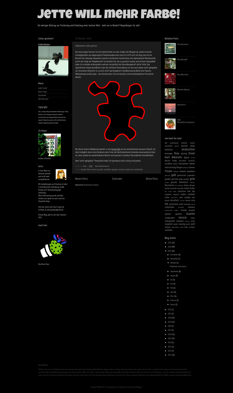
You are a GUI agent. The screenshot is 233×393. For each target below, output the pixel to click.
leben (186, 188)
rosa (193, 200)
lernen (170, 191)
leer (166, 191)
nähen (167, 197)
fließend (185, 167)
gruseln (100, 169)
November (174, 258)
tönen (193, 218)
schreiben (181, 207)
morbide (191, 194)
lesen (174, 191)
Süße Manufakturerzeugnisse (185, 121)
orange (187, 197)
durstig (193, 158)
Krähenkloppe (44, 44)
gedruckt (167, 175)
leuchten (182, 191)
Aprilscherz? (181, 104)
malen (183, 194)
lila (193, 191)
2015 (170, 338)
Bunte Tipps (42, 91)
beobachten (188, 149)
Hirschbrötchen (182, 44)
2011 (170, 354)
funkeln (182, 171)
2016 (170, 334)
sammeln (187, 204)
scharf (193, 204)
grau (181, 178)
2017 (170, 330)
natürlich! (174, 197)
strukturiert (129, 169)
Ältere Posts (152, 178)
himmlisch (183, 182)
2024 (170, 246)
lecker (192, 188)
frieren (176, 171)
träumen (180, 220)
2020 (170, 317)
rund (181, 203)
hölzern (192, 182)
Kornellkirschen (182, 74)
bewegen (169, 153)
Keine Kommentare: (102, 166)
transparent (170, 220)
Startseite (117, 178)
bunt (167, 157)
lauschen (180, 188)
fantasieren (183, 163)
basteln (83, 169)
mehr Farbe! (42, 88)
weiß (193, 223)
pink (193, 197)
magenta (168, 194)
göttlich (174, 178)
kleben (186, 185)
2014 (170, 342)
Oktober (173, 262)
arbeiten (184, 142)
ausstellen (168, 145)
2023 (170, 251)
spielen (168, 213)
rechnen (182, 200)
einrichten (182, 160)
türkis (193, 221)
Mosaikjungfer (182, 59)
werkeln (167, 227)
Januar (172, 304)
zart (186, 226)
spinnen (178, 213)
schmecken (169, 207)
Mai (172, 287)
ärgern (192, 142)
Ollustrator (123, 387)
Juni (172, 283)
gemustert (181, 175)
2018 (170, 326)
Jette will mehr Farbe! (109, 15)
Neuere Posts (81, 178)
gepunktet (191, 175)
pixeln (167, 200)
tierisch (182, 217)
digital (186, 157)
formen (94, 169)
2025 (170, 242)
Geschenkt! (42, 95)
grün (192, 178)
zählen (182, 227)
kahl (176, 185)
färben (192, 163)
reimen (187, 200)
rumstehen (173, 203)
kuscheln (173, 188)
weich (188, 224)
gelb (173, 175)
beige (192, 145)
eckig (174, 160)
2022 (170, 309)
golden (168, 178)
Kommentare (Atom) (91, 184)
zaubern (192, 227)
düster (167, 160)
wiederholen (138, 169)
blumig (184, 153)
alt (166, 142)
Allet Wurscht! (43, 99)
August (173, 275)
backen (177, 146)
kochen (167, 188)
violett (175, 224)
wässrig (182, 223)
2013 (170, 346)
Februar (173, 300)
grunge (167, 182)
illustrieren (169, 185)
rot (166, 204)
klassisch (180, 185)
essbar (175, 163)
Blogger (139, 387)
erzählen (168, 163)
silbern (176, 210)
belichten (169, 149)
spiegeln (114, 169)
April (172, 292)
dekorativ (177, 157)
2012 (170, 350)
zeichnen (168, 229)
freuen (168, 171)
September (174, 271)
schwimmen (168, 210)
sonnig (183, 210)
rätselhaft (107, 169)
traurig (187, 221)
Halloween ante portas (86, 45)
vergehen (169, 223)
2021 (170, 313)
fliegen (179, 167)
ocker (181, 197)
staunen (121, 169)
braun (192, 153)
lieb (189, 191)
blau (176, 153)
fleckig (173, 167)
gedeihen (191, 171)
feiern (89, 169)
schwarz (191, 207)
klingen (192, 185)
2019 (170, 322)
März (172, 296)
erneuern (191, 160)
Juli (171, 279)
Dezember (174, 254)
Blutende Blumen (183, 89)
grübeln (186, 179)
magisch (176, 194)
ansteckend (174, 142)
